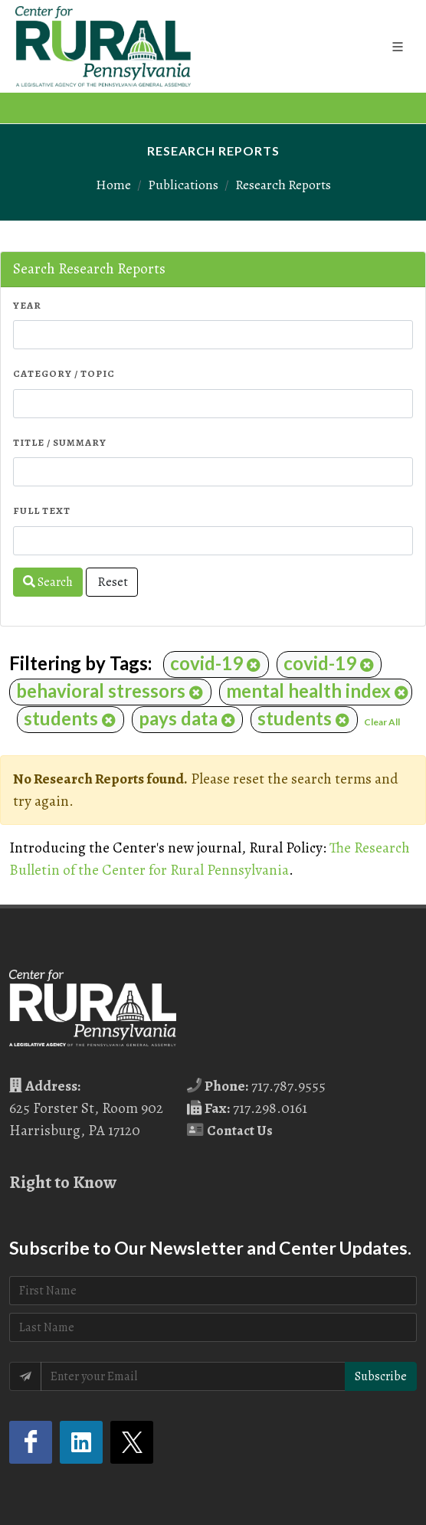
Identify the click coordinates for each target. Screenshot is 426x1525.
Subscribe (381, 1376)
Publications (183, 184)
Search (48, 582)
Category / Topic (64, 373)
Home (113, 184)
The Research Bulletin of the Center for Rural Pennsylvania (209, 858)
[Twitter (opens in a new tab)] (131, 1442)
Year (27, 305)
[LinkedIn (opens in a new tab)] (81, 1442)
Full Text (41, 510)
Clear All (382, 722)
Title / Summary (59, 442)
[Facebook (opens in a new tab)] (30, 1442)
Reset (112, 582)
